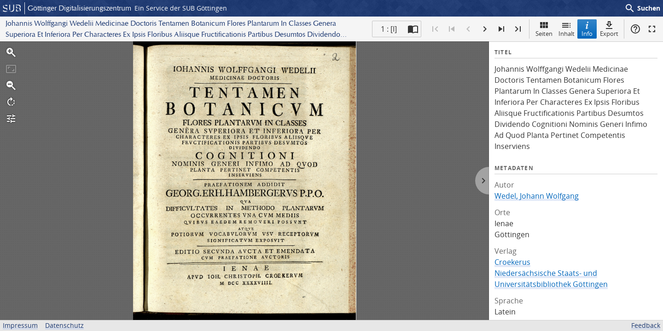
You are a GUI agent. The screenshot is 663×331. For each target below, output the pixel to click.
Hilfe (635, 28)
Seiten (543, 29)
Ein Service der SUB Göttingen (180, 8)
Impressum (20, 325)
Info (587, 29)
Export (609, 29)
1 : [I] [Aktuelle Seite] (389, 29)
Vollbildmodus (651, 28)
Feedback (645, 325)
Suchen (642, 8)
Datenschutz (64, 325)
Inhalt (566, 29)
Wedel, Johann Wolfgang (536, 196)
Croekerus (512, 262)
